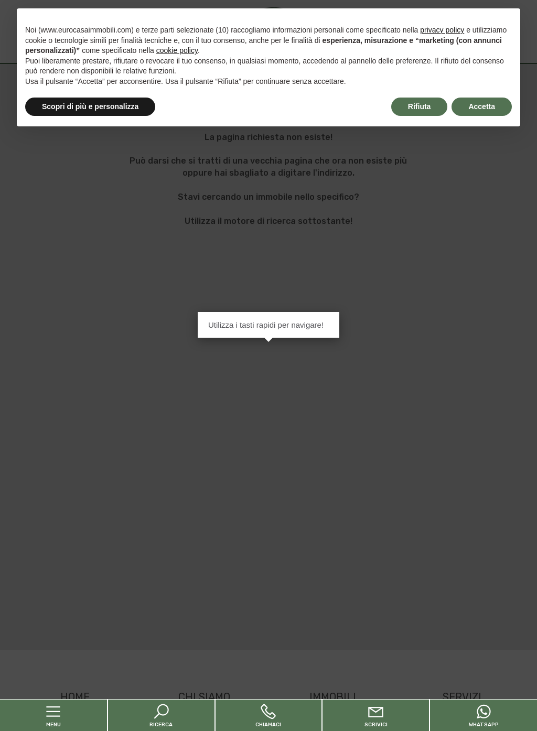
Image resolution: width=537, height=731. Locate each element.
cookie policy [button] (177, 50)
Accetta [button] (481, 106)
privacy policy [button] (442, 30)
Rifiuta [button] (419, 106)
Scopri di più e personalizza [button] (90, 106)
